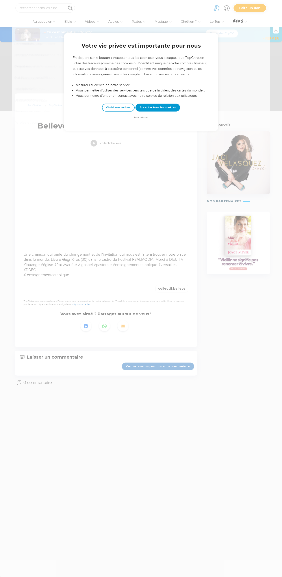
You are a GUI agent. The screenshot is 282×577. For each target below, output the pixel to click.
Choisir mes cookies (118, 107)
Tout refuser (141, 117)
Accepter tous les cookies (158, 107)
